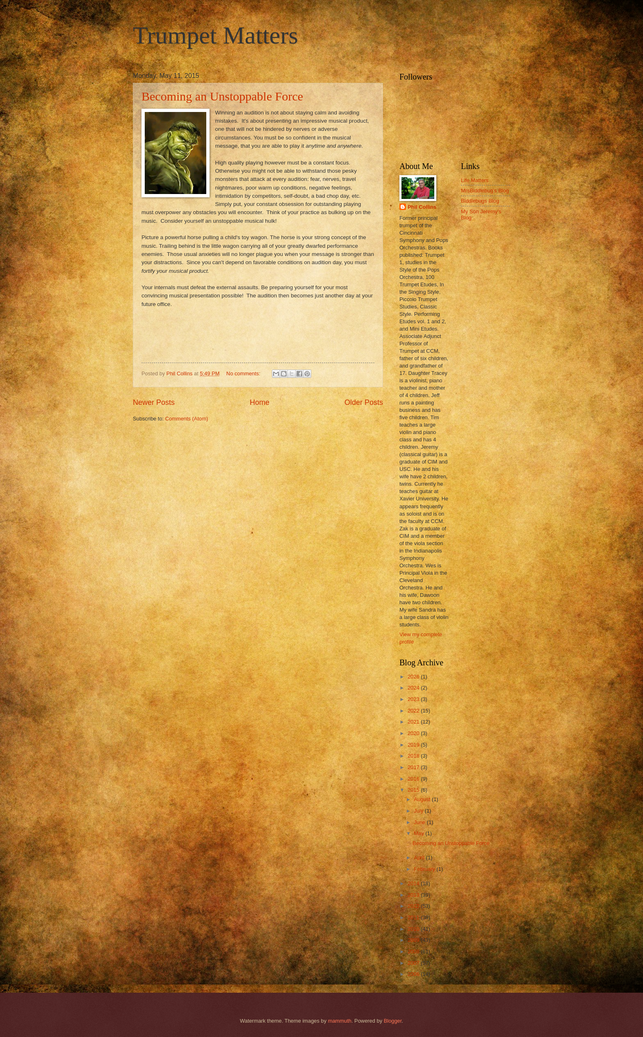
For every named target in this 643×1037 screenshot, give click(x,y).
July (419, 811)
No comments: (244, 373)
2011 (414, 917)
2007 (414, 963)
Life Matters (474, 180)
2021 (414, 722)
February (425, 869)
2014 (414, 883)
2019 (414, 745)
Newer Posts (154, 402)
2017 (414, 767)
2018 (414, 756)
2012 (414, 906)
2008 (414, 951)
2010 (414, 929)
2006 (414, 974)
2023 (414, 699)
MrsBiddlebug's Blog (485, 190)
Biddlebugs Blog (480, 201)
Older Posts (363, 402)
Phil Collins (422, 207)
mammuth (339, 1021)
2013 (414, 895)
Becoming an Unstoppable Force (222, 96)
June (420, 822)
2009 (414, 940)
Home (259, 402)
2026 (414, 677)
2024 (414, 688)
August (423, 799)
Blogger (393, 1021)
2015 (414, 790)
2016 (414, 779)
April (420, 857)
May (419, 833)
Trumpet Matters (215, 35)
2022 (414, 711)
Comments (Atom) (186, 419)
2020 (414, 733)
